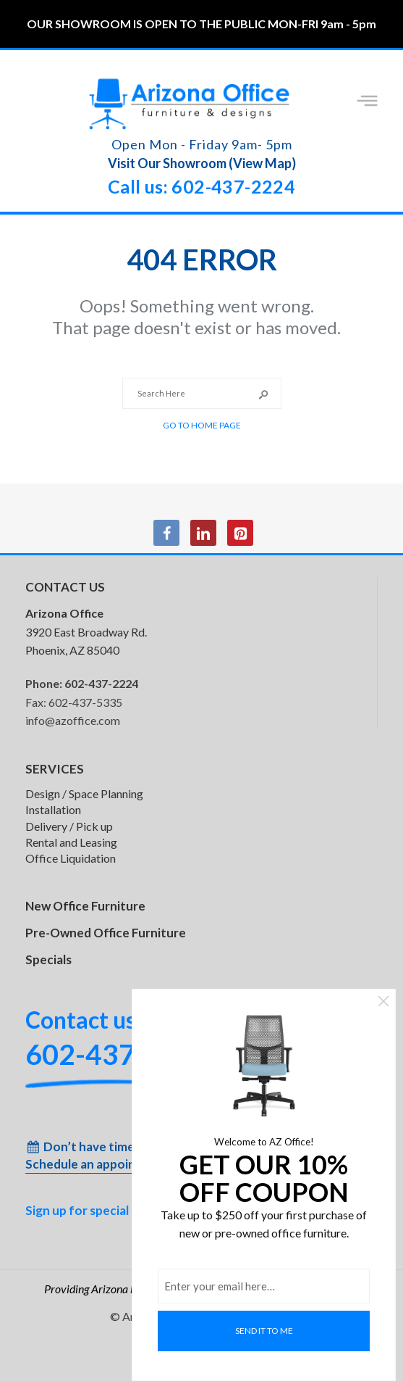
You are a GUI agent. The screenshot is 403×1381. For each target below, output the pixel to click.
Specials (48, 959)
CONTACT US (65, 586)
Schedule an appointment (98, 1163)
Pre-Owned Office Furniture (105, 932)
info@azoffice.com (72, 720)
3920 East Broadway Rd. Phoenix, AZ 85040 (86, 631)
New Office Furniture (85, 905)
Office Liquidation (70, 858)
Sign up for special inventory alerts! (126, 1210)
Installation (53, 809)
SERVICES (54, 768)
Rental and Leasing (71, 842)
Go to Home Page (202, 425)
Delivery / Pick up (69, 826)
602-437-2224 (101, 683)
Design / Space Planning (84, 793)
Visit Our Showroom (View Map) (202, 163)
